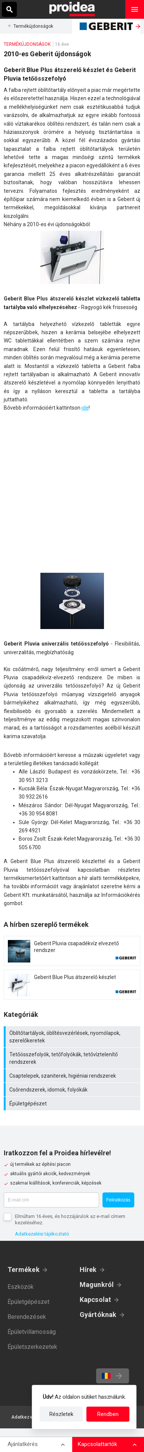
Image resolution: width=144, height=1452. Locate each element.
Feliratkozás (118, 1200)
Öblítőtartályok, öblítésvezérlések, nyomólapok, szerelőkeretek (73, 1036)
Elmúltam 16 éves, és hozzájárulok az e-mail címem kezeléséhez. (70, 1219)
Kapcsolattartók (97, 1444)
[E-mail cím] (51, 1199)
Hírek (88, 1269)
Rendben (108, 1414)
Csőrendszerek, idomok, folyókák (73, 1089)
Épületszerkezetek (32, 1346)
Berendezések (26, 1316)
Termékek (23, 1269)
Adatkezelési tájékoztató (42, 1234)
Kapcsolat (95, 1299)
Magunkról (97, 1284)
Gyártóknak (98, 1314)
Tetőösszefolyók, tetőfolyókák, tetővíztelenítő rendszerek (73, 1058)
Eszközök (20, 1286)
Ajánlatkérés (22, 1444)
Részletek (61, 1414)
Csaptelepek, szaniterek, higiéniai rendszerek (73, 1076)
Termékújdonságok (33, 26)
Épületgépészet (73, 1103)
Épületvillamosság (31, 1331)
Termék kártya (72, 950)
